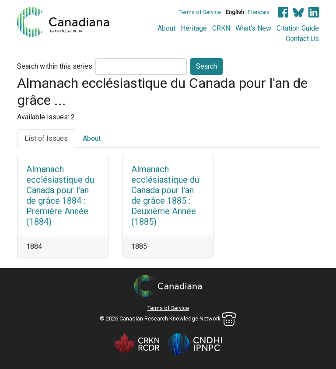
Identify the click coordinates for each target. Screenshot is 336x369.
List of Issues (46, 138)
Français (259, 12)
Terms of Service (200, 12)
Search (206, 66)
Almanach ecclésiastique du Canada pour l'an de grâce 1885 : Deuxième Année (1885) (165, 195)
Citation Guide (297, 28)
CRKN (221, 28)
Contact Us (302, 39)
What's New (253, 28)
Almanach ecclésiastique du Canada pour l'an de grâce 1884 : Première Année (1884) (60, 195)
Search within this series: (55, 66)
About (166, 28)
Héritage (194, 28)
